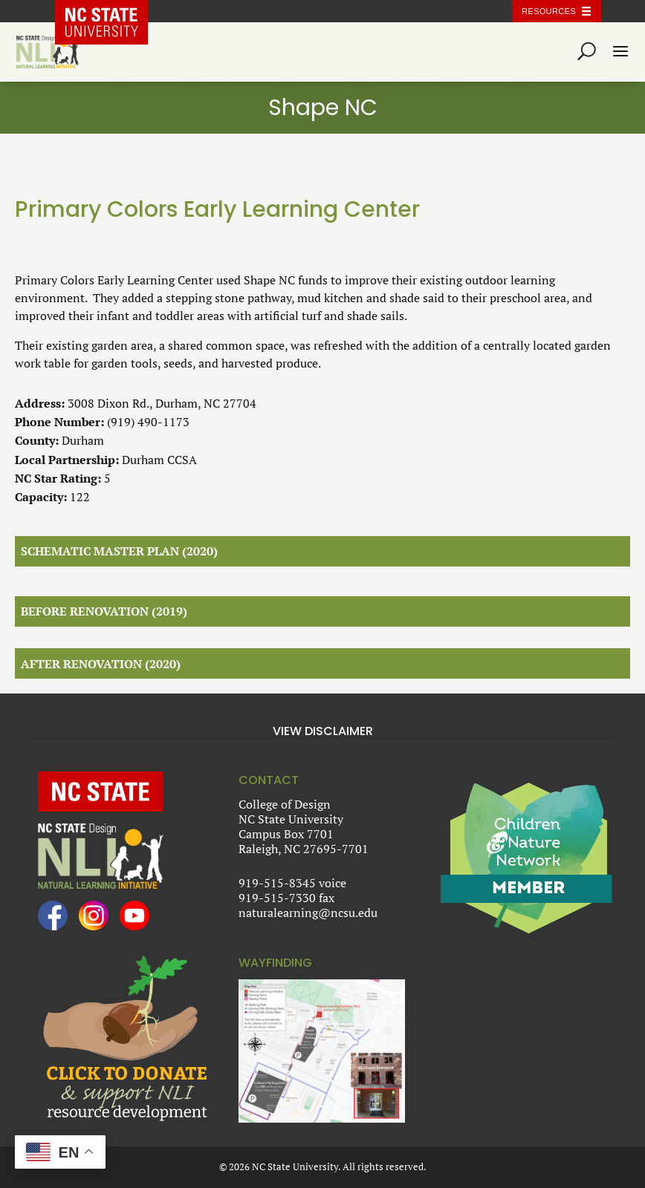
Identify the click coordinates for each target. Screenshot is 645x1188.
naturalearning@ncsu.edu (308, 912)
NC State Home (112, 11)
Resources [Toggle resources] (549, 11)
